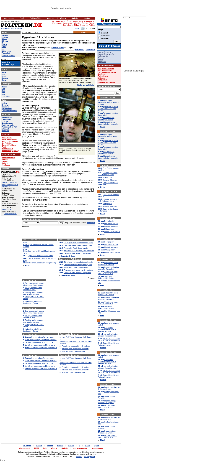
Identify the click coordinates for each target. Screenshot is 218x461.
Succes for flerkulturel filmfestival (106, 277)
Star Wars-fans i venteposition (73, 351)
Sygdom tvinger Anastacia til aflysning (107, 402)
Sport (4, 47)
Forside (5, 35)
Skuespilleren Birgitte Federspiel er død (108, 344)
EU (3, 49)
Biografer (102, 62)
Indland (5, 37)
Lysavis (5, 121)
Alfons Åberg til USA (112, 232)
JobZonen (6, 165)
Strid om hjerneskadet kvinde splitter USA (41, 348)
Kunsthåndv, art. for (106, 54)
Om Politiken (7, 143)
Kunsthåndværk (104, 52)
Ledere (4, 103)
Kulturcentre (103, 56)
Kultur (4, 45)
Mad (3, 91)
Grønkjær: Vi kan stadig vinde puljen (78, 245)
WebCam (5, 131)
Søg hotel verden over (107, 72)
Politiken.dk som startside (11, 28)
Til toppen (27, 445)
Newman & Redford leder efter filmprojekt (108, 268)
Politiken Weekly (8, 157)
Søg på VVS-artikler (106, 68)
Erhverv (5, 41)
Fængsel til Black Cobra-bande (76, 248)
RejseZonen (103, 76)
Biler (3, 92)
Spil (3, 89)
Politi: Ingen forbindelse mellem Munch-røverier (108, 102)
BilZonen (101, 78)
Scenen (5, 78)
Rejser (4, 87)
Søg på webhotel (105, 70)
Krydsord (5, 129)
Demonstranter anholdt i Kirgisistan (77, 253)
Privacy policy (89, 457)
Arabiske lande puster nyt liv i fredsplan (79, 251)
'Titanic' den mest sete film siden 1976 (107, 273)
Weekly (63, 18)
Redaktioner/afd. (10, 214)
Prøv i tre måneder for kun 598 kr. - (72, 21)
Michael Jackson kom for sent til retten (107, 406)
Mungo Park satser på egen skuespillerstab (108, 335)
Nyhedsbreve (7, 117)
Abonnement (9, 18)
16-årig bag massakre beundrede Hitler (32, 288)
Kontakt (87, 18)
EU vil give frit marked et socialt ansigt (78, 243)
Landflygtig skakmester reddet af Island (40, 345)
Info (45, 448)
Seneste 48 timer (68, 256)
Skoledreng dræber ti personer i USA (39, 342)
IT (2, 43)
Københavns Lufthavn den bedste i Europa (32, 302)
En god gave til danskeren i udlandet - (73, 23)
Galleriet (74, 18)
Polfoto (5, 159)
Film (3, 74)
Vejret (77, 28)
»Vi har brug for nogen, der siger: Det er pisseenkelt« (109, 339)
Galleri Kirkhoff (58, 47)
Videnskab (6, 53)
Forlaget (5, 161)
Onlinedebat (7, 109)
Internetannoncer (80, 448)
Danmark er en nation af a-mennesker (39, 337)
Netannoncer (6, 209)
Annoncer (50, 18)
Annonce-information (106, 82)
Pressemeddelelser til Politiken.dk (10, 185)
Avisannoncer (97, 448)
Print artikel (79, 50)
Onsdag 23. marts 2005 (10, 21)
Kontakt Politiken (9, 145)
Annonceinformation (10, 141)
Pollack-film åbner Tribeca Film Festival (108, 263)
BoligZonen (102, 80)
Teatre (100, 60)
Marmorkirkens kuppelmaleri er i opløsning (39, 263)
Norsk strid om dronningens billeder (42, 258)
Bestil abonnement (9, 139)
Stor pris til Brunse (110, 180)
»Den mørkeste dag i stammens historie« (41, 340)
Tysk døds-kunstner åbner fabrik (41, 256)
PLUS (22, 18)
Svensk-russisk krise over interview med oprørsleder (34, 284)
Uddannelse (6, 51)
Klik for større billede (85, 85)
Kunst (84, 32)
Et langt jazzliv (109, 229)
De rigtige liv (107, 177)
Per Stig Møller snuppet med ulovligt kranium (33, 293)
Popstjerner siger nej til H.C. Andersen (76, 346)
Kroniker (5, 105)
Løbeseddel (6, 119)
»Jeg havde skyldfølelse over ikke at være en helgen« (107, 329)
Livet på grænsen (111, 226)
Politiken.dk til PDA (9, 127)
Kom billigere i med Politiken (79, 25)
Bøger (4, 72)
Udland (4, 39)
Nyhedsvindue (7, 123)
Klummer (5, 107)
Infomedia (91, 223)
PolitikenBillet (35, 18)
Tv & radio (6, 96)
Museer (101, 58)
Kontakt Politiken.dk (9, 182)
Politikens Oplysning (10, 151)
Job (3, 94)
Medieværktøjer (8, 125)
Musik (4, 76)
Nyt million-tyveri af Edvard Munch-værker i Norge (108, 108)
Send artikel (90, 50)
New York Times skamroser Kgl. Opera (76, 337)
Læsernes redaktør (9, 111)
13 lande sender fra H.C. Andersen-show (107, 174)
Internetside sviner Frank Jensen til (75, 349)
